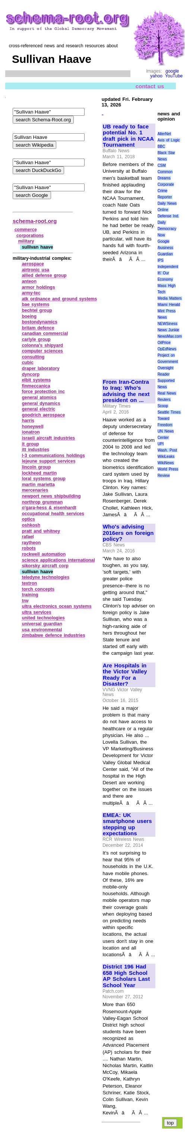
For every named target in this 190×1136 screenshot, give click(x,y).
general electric (39, 409)
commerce (26, 229)
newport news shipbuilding (51, 496)
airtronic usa (36, 269)
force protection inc (43, 391)
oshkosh (31, 525)
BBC (161, 146)
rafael (28, 536)
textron (29, 583)
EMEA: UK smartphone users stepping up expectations (127, 824)
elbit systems (36, 380)
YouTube (174, 76)
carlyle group (36, 339)
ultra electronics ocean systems (57, 606)
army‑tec (31, 293)
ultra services (36, 612)
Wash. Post (167, 450)
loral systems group (44, 478)
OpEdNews (167, 349)
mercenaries (35, 490)
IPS (161, 260)
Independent (168, 267)
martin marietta (38, 484)
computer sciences (42, 351)
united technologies (43, 617)
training (30, 594)
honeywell (33, 426)
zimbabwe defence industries (53, 635)
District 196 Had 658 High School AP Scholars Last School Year (126, 976)
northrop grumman (42, 502)
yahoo (156, 76)
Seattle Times (169, 412)
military (26, 241)
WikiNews (166, 463)
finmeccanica (36, 386)
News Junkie (168, 330)
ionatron (31, 432)
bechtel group (37, 310)
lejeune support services (49, 461)
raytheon (31, 542)
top (170, 1123)
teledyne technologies (46, 577)
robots (29, 548)
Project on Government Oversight (168, 361)
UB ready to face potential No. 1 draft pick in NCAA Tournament (128, 136)
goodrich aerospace (43, 415)
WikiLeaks (166, 456)
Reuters (164, 400)
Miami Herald (169, 305)
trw (25, 600)
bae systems (36, 304)
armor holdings (38, 287)
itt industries (36, 449)
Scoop (163, 406)
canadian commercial (45, 333)
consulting (33, 357)
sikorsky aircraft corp (45, 565)
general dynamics (41, 403)
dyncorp (30, 374)
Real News (167, 393)
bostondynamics (39, 322)
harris (28, 420)
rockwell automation (44, 554)
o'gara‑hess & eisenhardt (49, 507)
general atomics (39, 397)
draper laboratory (41, 368)
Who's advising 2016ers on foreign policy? (128, 533)
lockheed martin (39, 473)
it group (30, 444)
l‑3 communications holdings (53, 455)
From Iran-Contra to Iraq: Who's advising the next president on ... (126, 391)
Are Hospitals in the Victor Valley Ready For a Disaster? (125, 675)
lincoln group (36, 467)
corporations (30, 235)
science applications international (58, 560)
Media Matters (170, 298)
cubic (28, 362)
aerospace (33, 264)
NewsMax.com (170, 336)
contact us (150, 86)
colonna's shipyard (42, 345)
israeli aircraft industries (48, 438)
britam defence (38, 328)
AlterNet (164, 134)
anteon (29, 281)
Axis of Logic (169, 140)
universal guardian (42, 623)
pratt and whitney (41, 531)
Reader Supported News (166, 380)
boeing (29, 316)
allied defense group (44, 275)
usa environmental (42, 629)
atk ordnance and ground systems (59, 298)
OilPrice (164, 343)
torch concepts (38, 589)
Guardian (165, 254)
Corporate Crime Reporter (166, 190)
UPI (161, 444)
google (172, 71)
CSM (162, 165)
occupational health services (53, 513)
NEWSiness (167, 324)
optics (28, 519)
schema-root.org (35, 221)
